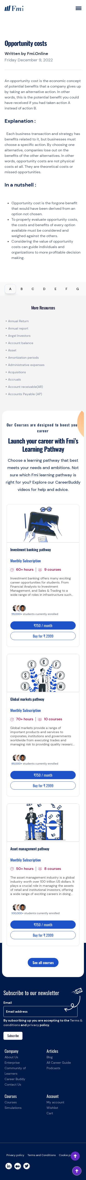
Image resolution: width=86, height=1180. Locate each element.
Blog (50, 1057)
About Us (11, 1057)
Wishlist (52, 1108)
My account (55, 1102)
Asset (12, 350)
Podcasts (53, 1068)
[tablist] (43, 289)
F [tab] (66, 289)
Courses (11, 1102)
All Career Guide (59, 1063)
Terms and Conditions (42, 1155)
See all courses (43, 962)
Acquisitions (17, 372)
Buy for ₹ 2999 (43, 636)
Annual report (18, 328)
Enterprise (12, 1063)
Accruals (14, 379)
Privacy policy (15, 1155)
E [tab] (55, 289)
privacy (33, 1025)
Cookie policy (68, 1155)
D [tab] (44, 289)
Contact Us (13, 1084)
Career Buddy (15, 1079)
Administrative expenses (26, 365)
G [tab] (77, 289)
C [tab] (33, 289)
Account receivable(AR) (25, 387)
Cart (50, 1113)
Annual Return (18, 321)
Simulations (13, 1108)
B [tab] (22, 289)
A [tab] (10, 289)
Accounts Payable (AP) (25, 394)
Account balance (20, 343)
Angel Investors (19, 336)
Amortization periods (24, 357)
